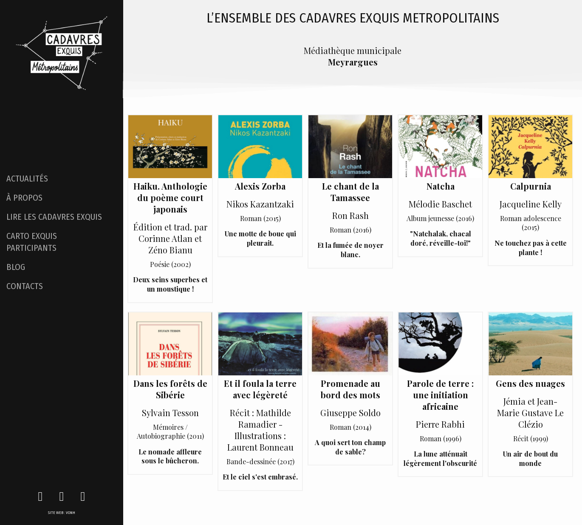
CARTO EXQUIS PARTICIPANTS (31, 242)
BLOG (15, 267)
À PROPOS (24, 198)
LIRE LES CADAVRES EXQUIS (54, 217)
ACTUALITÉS (27, 178)
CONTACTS (24, 286)
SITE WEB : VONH (61, 513)
